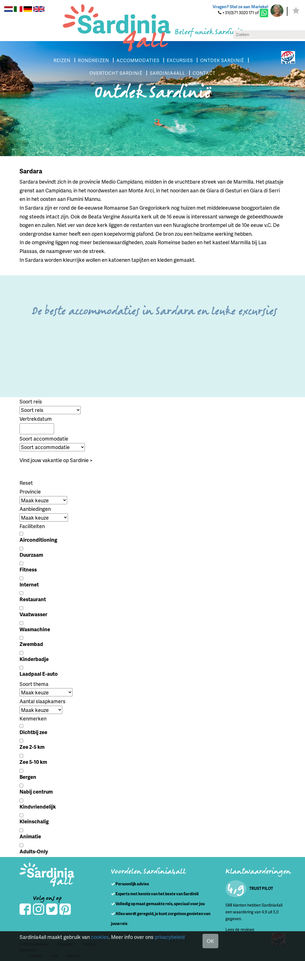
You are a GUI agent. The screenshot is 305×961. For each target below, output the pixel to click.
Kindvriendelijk (38, 806)
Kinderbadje (34, 658)
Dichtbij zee (33, 731)
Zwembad (31, 643)
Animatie (30, 836)
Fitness (28, 569)
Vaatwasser (33, 614)
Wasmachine (35, 629)
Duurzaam (31, 554)
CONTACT (204, 73)
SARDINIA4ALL (167, 73)
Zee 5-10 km (33, 761)
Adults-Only (34, 851)
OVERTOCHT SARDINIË (115, 73)
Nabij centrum (36, 791)
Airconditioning (38, 539)
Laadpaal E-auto (39, 673)
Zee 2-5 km (32, 746)
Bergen (28, 776)
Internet (29, 584)
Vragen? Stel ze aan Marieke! (240, 6)
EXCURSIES (180, 60)
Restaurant (33, 599)
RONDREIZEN (93, 60)
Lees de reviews (239, 929)
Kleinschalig (34, 821)
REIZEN (62, 60)
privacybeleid (170, 936)
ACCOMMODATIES (137, 60)
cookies (100, 936)
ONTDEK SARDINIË (222, 60)
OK (210, 940)
